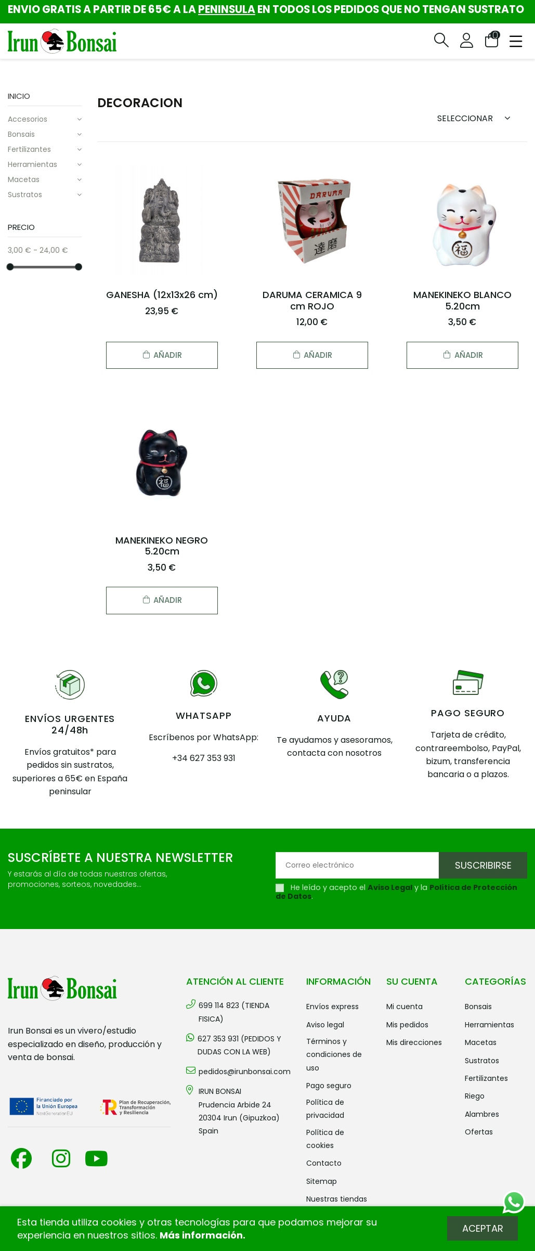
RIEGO (475, 1096)
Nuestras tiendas (336, 1199)
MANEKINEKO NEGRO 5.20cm (161, 546)
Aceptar (482, 1228)
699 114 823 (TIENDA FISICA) (234, 1012)
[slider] (10, 266)
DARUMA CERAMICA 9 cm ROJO (312, 300)
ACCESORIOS (27, 119)
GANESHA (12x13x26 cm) (162, 294)
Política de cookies (325, 1139)
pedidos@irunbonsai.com (245, 1071)
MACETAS (24, 179)
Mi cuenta (404, 1006)
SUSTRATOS (25, 194)
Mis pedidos (407, 1025)
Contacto (324, 1163)
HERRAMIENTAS (32, 164)
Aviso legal (325, 1025)
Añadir (161, 355)
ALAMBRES (482, 1114)
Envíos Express (332, 1006)
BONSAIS (21, 134)
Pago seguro (328, 1085)
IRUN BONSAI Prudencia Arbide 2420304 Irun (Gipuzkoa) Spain (239, 1111)
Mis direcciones (414, 1042)
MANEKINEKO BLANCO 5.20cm (462, 300)
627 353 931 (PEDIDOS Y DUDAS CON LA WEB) (239, 1045)
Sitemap (321, 1181)
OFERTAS (479, 1132)
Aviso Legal (390, 887)
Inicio (19, 96)
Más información (201, 1235)
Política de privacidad (325, 1108)
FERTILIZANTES (29, 149)
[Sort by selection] (477, 118)
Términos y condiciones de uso (334, 1054)
